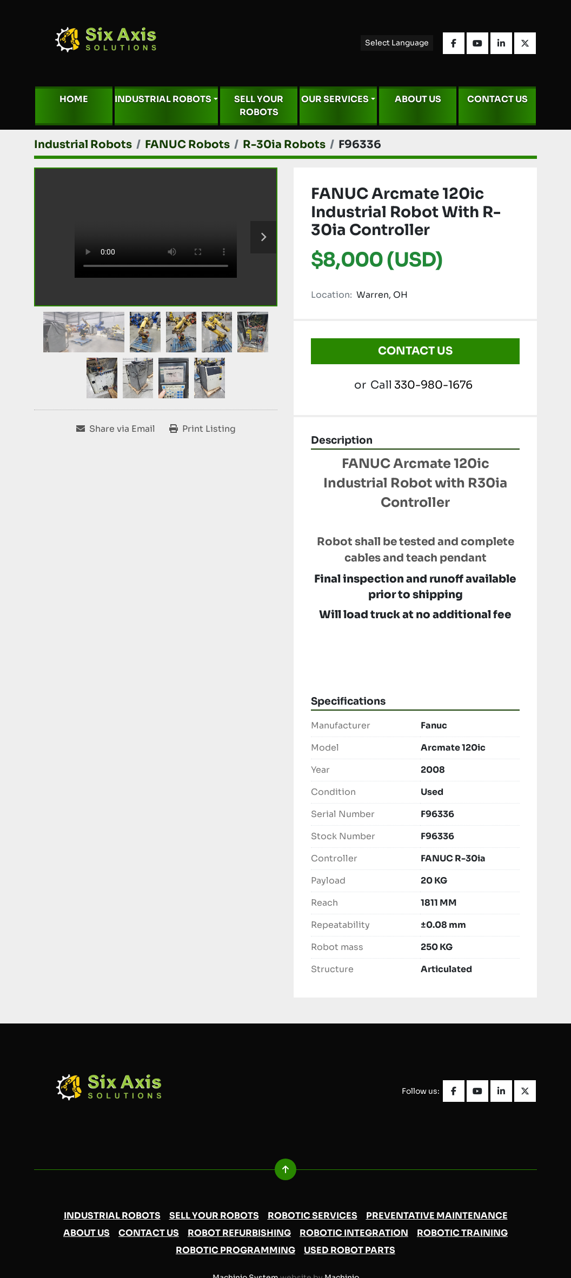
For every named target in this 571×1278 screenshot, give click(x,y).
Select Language (397, 43)
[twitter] (525, 43)
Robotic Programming (235, 1250)
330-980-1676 (433, 385)
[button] (166, 99)
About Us (418, 99)
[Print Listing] (202, 429)
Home (73, 99)
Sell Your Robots (258, 105)
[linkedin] (501, 43)
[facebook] (453, 43)
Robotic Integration (354, 1233)
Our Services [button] (335, 99)
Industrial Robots (163, 99)
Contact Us (497, 99)
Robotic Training (462, 1233)
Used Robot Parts (349, 1250)
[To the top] (285, 1169)
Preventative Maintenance (437, 1215)
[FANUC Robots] (187, 144)
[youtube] (477, 43)
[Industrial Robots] (83, 144)
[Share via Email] (115, 429)
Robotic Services (312, 1215)
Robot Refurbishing (239, 1233)
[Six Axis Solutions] (114, 1090)
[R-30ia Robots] (284, 144)
